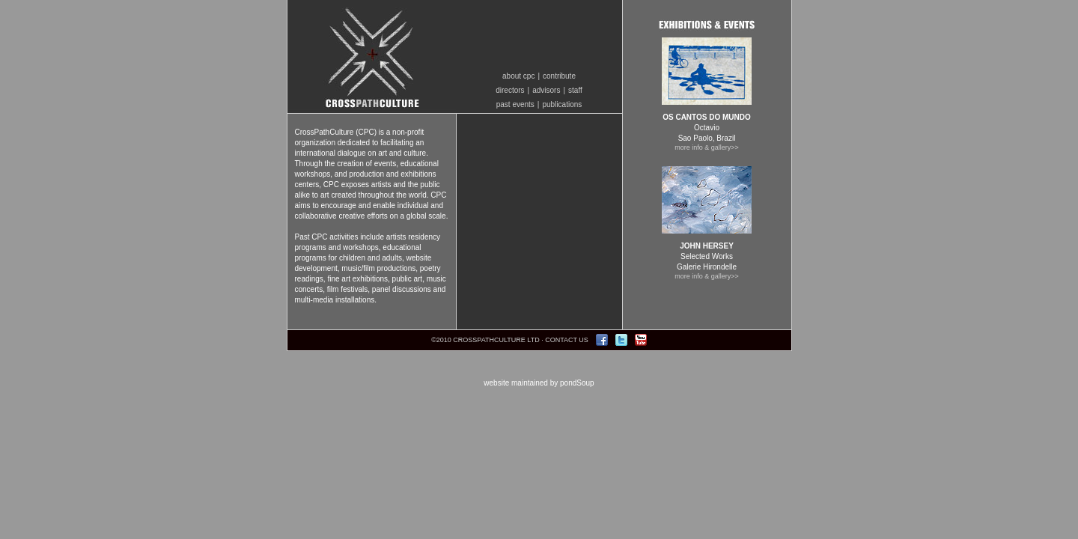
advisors (546, 90)
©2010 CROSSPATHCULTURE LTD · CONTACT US (509, 340)
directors (510, 90)
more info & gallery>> (706, 147)
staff (575, 90)
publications (562, 104)
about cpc (518, 76)
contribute (559, 76)
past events (515, 104)
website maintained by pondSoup (539, 383)
